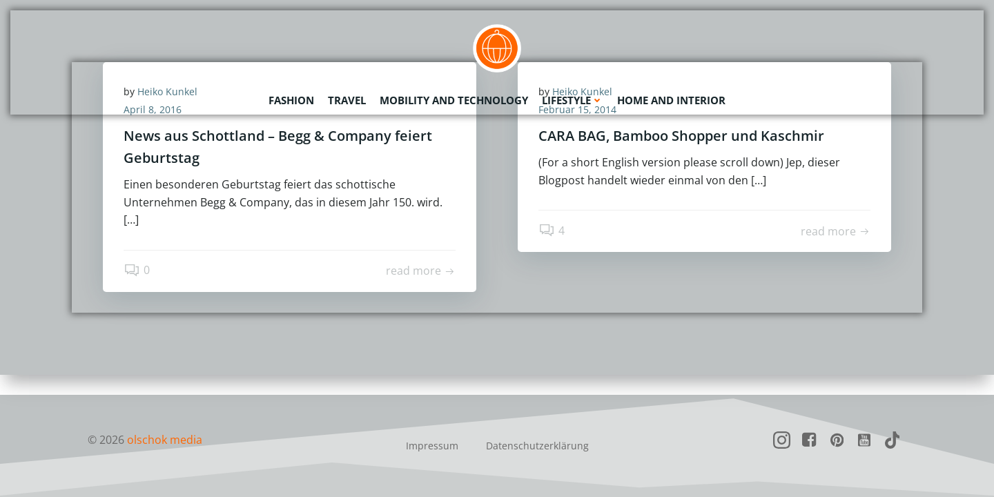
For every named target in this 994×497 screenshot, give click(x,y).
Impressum (432, 445)
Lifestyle (572, 100)
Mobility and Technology (454, 100)
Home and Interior (671, 100)
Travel (347, 100)
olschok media (164, 439)
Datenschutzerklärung (537, 445)
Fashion (291, 100)
